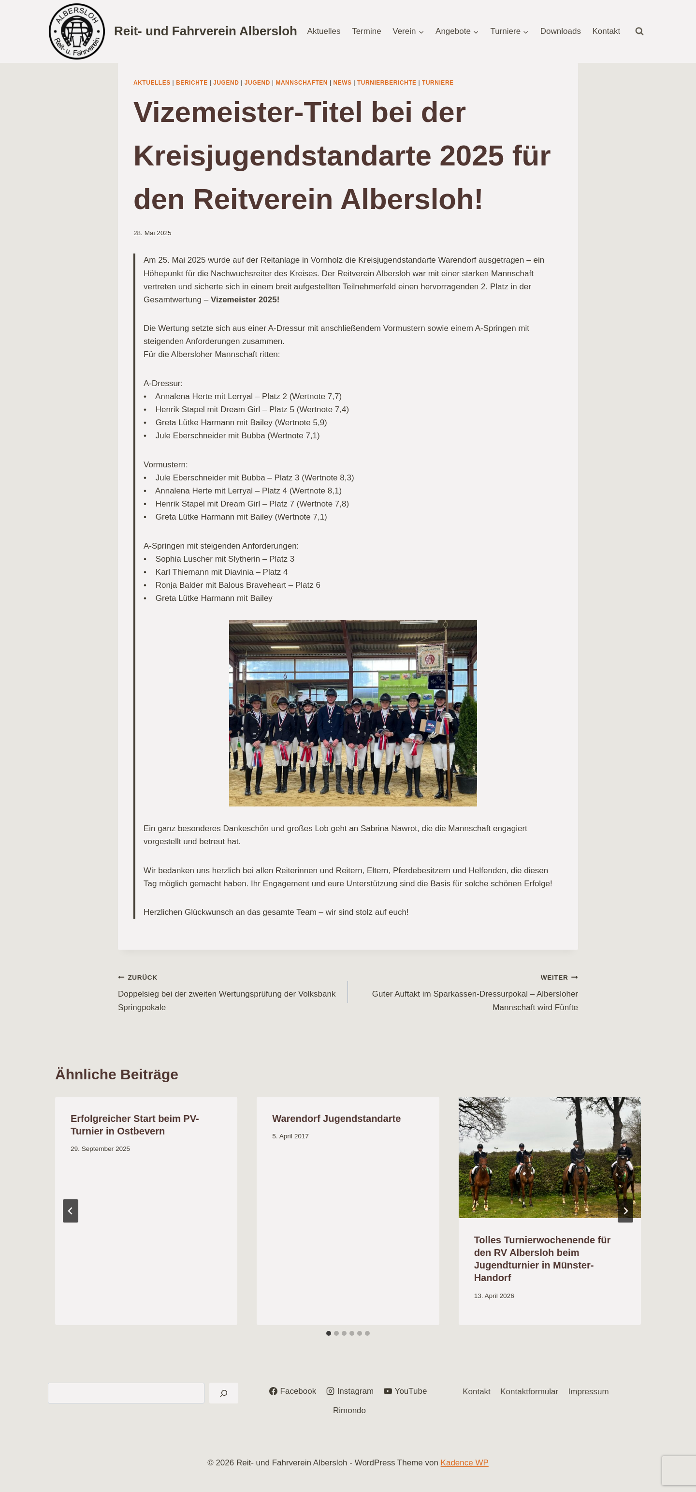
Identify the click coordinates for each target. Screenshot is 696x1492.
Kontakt (607, 31)
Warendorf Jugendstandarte (336, 1118)
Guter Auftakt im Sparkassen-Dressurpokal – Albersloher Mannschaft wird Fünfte (467, 991)
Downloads (560, 31)
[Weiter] (625, 1211)
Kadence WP (465, 1462)
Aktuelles (324, 31)
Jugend (226, 82)
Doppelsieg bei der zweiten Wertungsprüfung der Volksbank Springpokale (229, 991)
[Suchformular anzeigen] (639, 31)
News (342, 82)
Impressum (588, 1391)
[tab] (328, 1333)
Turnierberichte (387, 82)
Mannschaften (302, 82)
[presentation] (550, 1158)
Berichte (192, 82)
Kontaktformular (529, 1391)
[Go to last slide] (70, 1211)
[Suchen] (223, 1393)
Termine (366, 31)
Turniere (438, 82)
